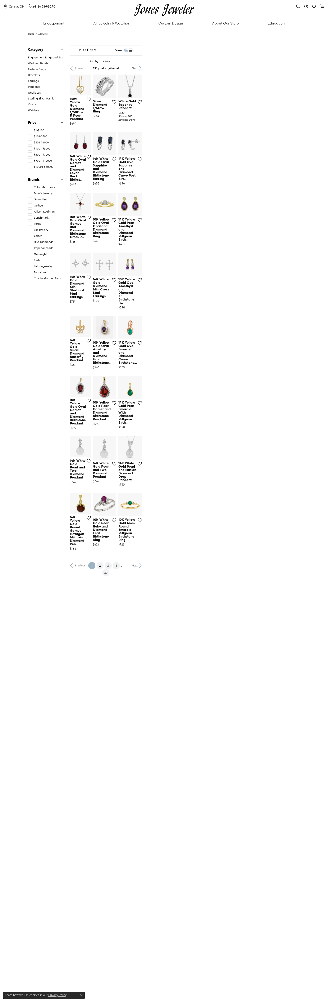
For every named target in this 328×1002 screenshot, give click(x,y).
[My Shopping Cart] (322, 6)
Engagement (53, 23)
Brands (34, 179)
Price (32, 122)
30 (202, 844)
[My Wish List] (314, 6)
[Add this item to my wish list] (143, 154)
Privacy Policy (57, 995)
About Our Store (225, 23)
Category (35, 49)
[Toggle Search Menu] (298, 6)
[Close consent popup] (81, 995)
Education (276, 23)
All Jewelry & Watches (111, 23)
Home (31, 33)
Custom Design (170, 23)
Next (293, 68)
